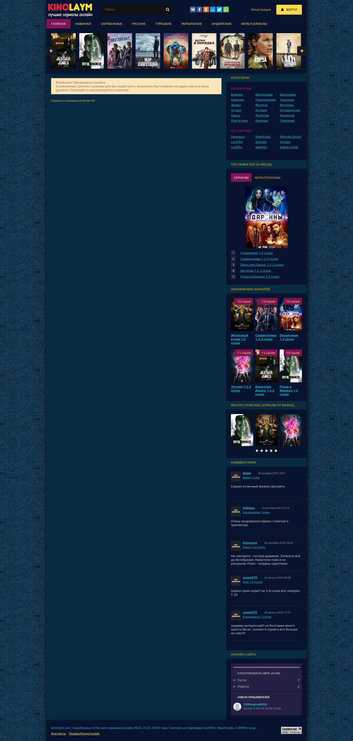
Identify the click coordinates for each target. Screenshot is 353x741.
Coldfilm (236, 147)
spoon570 (250, 577)
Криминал (287, 115)
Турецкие (163, 24)
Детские (261, 110)
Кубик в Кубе (289, 147)
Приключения (266, 100)
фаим (247, 473)
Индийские (222, 24)
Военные (262, 120)
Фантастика (239, 120)
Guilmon (249, 508)
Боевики (237, 94)
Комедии (237, 100)
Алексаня (250, 543)
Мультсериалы (254, 24)
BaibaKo (261, 142)
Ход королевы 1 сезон (256, 512)
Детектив (262, 115)
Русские (139, 24)
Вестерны (287, 105)
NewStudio (263, 136)
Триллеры (287, 100)
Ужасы (235, 115)
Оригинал (238, 136)
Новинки (83, 24)
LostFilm (237, 142)
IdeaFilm (261, 147)
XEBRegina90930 (255, 704)
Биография (288, 94)
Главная (58, 24)
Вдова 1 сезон (251, 477)
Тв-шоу (236, 110)
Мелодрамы (264, 94)
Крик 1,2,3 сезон (253, 581)
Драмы (236, 105)
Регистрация (261, 9)
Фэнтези (262, 105)
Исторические (290, 110)
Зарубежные (111, 24)
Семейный (287, 120)
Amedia (285, 142)
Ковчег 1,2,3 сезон (254, 547)
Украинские (191, 24)
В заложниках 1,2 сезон (257, 616)
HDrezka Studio (290, 136)
